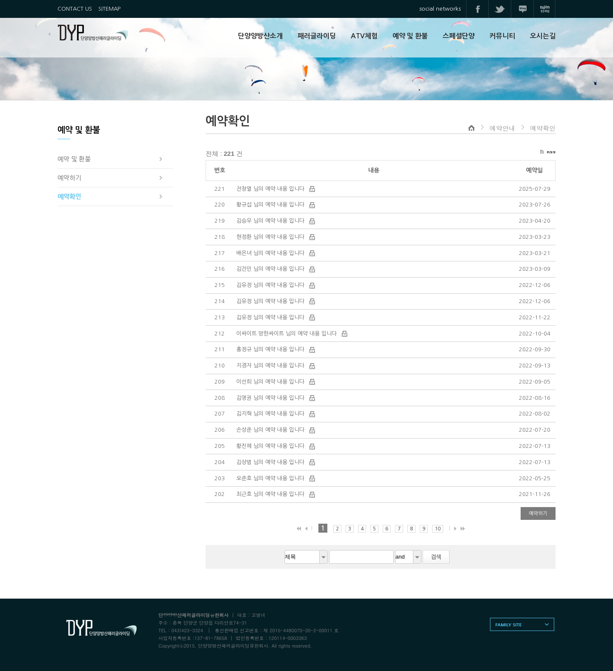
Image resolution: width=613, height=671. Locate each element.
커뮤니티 (502, 36)
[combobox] (306, 557)
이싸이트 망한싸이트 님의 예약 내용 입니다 (287, 333)
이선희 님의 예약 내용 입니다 (271, 381)
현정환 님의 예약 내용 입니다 (271, 237)
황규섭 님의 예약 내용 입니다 (271, 204)
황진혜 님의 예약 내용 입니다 (271, 446)
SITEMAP (109, 8)
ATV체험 (364, 36)
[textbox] (361, 557)
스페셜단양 (459, 36)
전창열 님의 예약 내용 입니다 (271, 189)
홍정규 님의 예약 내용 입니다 (271, 349)
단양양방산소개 (260, 36)
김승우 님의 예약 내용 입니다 (271, 221)
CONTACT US (74, 8)
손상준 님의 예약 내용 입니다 (271, 430)
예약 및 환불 (410, 36)
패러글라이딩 (317, 36)
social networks (440, 8)
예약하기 (538, 513)
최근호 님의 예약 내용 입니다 (271, 494)
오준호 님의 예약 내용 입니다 (271, 478)
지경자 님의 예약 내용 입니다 (271, 365)
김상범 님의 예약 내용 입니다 (271, 462)
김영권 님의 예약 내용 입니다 (271, 398)
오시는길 (543, 36)
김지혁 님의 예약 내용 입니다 (271, 413)
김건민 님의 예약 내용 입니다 (271, 269)
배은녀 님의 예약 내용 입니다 (271, 253)
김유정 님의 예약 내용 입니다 (271, 285)
